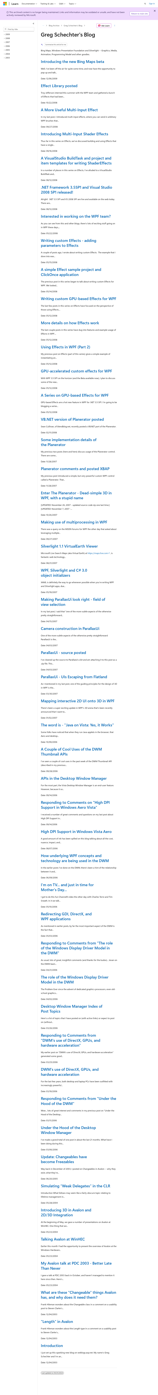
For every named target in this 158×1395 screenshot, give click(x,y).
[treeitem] (19, 34)
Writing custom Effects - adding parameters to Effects (68, 243)
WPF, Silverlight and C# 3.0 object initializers (64, 573)
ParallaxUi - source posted (63, 652)
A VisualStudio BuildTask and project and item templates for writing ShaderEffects (76, 160)
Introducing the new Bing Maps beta (72, 61)
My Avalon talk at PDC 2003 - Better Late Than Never (76, 1265)
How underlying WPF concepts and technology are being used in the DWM (75, 858)
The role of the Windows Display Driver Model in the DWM (75, 979)
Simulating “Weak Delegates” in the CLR (75, 1185)
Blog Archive (54, 25)
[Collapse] (33, 23)
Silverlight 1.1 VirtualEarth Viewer (69, 546)
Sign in (152, 3)
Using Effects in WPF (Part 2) (65, 346)
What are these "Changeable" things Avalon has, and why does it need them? (78, 1295)
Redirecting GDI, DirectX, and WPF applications (66, 916)
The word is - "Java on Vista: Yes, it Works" (77, 724)
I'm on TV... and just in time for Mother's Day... (67, 887)
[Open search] (145, 3)
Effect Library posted (59, 85)
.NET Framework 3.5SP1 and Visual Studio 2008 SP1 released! (76, 190)
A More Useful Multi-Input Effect (69, 109)
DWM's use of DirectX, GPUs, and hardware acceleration (70, 1072)
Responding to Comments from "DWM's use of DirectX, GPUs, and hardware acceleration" (70, 1040)
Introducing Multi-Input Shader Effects (74, 133)
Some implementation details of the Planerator (68, 442)
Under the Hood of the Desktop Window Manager (68, 1130)
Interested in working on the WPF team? (76, 216)
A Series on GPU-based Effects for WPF (75, 395)
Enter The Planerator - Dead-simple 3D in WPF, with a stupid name (76, 495)
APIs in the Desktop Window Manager (74, 778)
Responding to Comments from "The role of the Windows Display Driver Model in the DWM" (77, 947)
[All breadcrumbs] (43, 25)
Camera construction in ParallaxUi (70, 628)
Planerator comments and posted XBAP (75, 468)
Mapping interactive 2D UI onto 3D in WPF (78, 700)
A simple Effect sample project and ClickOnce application (71, 272)
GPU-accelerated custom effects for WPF (76, 370)
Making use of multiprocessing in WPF (74, 521)
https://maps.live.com (98, 553)
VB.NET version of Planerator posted (72, 419)
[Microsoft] (5, 3)
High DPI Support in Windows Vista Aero (76, 831)
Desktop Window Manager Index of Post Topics (71, 1009)
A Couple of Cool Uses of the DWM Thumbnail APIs (71, 751)
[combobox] (18, 29)
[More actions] (114, 25)
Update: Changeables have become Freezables (64, 1159)
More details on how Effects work (70, 322)
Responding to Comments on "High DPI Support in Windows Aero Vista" (75, 805)
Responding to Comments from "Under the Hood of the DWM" (78, 1101)
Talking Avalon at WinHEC (63, 1238)
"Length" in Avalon (57, 1321)
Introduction (52, 1345)
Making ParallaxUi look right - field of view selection (73, 602)
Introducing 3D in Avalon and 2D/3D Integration (66, 1212)
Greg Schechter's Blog (73, 25)
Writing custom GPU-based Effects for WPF (78, 298)
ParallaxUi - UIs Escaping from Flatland (74, 676)
